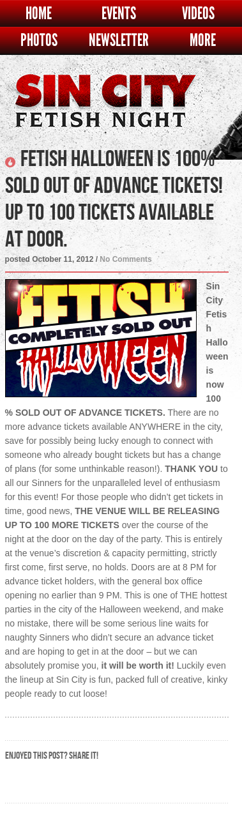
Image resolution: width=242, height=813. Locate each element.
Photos (38, 40)
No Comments (125, 259)
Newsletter (119, 40)
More (203, 40)
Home (39, 13)
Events (119, 13)
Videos (198, 13)
